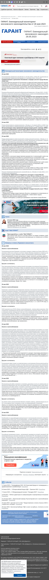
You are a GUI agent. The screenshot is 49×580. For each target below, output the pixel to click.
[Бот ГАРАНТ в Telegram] (17, 2)
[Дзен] (9, 2)
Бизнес (27, 9)
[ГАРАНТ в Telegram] (14, 2)
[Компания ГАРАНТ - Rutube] (22, 2)
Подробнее (25, 486)
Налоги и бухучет (18, 9)
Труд (38, 9)
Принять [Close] (19, 575)
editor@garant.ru (28, 515)
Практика (32, 9)
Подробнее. (5, 508)
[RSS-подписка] (25, 2)
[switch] (14, 6)
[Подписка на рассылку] (2, 2)
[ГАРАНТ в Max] (12, 2)
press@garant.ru (36, 517)
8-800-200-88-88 (5, 537)
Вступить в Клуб (11, 240)
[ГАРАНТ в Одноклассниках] (19, 2)
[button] (43, 2)
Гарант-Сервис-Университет (33, 577)
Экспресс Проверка (28, 474)
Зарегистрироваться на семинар (16, 227)
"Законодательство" (37, 472)
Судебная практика (6, 9)
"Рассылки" (5, 513)
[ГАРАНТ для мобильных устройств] (4, 2)
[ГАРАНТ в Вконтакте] (7, 2)
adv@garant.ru (10, 517)
